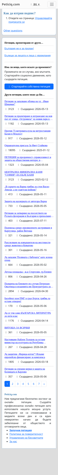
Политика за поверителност (26, 434)
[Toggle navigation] (51, 4)
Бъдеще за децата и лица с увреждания (27, 55)
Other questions (13, 30)
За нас (13, 441)
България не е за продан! (19, 48)
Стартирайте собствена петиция (29, 86)
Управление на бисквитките (26, 437)
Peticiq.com (11, 4)
